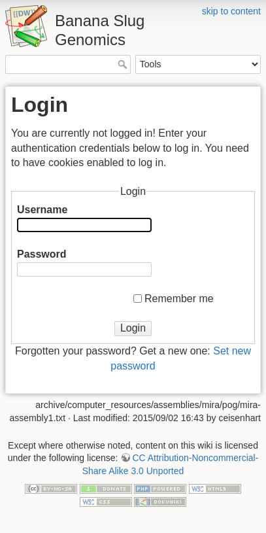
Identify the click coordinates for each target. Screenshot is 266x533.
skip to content (231, 11)
